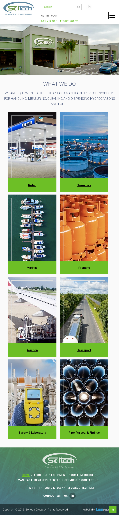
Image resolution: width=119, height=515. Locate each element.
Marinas (32, 267)
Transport (84, 350)
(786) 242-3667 (49, 20)
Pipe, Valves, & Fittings (84, 432)
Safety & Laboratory (32, 432)
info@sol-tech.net (69, 20)
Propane (84, 267)
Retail (32, 185)
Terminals (84, 185)
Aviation (32, 350)
